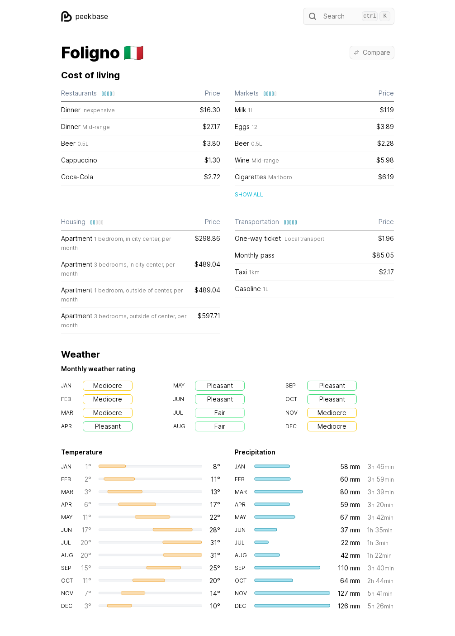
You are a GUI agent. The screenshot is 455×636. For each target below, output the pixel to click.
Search (348, 16)
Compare (372, 52)
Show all (249, 194)
